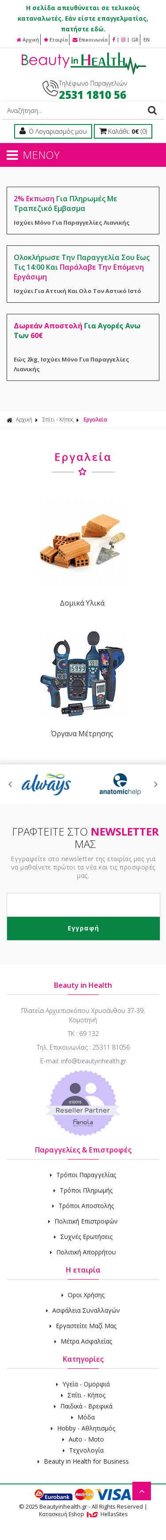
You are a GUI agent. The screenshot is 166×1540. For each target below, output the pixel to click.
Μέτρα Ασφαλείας (83, 1341)
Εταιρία (56, 39)
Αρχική (28, 39)
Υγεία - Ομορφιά (83, 1384)
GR (135, 39)
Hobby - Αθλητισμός (83, 1428)
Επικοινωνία (90, 39)
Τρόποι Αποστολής (83, 1205)
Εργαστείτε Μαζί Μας (83, 1326)
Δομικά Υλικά (82, 603)
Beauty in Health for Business (83, 1461)
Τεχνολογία (83, 1450)
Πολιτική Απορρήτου (83, 1252)
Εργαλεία (95, 419)
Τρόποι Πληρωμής (83, 1190)
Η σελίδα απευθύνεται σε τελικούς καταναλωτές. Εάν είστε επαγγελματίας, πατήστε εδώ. (83, 18)
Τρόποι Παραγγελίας (83, 1175)
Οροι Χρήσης (83, 1295)
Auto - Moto (83, 1439)
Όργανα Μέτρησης (82, 733)
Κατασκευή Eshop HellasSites (83, 1514)
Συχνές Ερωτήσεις (83, 1236)
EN (146, 39)
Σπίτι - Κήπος (57, 419)
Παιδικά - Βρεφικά (83, 1406)
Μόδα (83, 1417)
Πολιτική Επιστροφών (83, 1221)
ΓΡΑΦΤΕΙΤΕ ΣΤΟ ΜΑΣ (85, 837)
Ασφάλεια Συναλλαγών (83, 1310)
